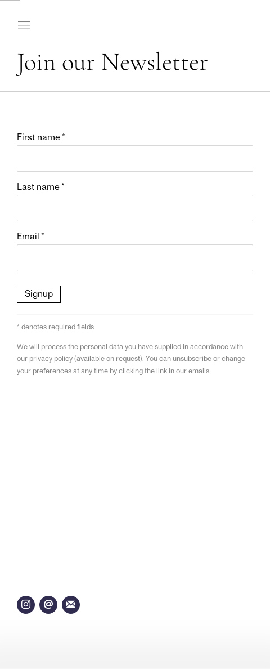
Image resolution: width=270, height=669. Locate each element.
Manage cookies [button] (231, 639)
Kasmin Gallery (202, 25)
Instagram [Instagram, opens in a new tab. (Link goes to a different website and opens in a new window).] (26, 605)
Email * (30, 236)
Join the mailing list (71, 605)
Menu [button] (25, 25)
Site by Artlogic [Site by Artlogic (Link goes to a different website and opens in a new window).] (104, 638)
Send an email (48, 605)
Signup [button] (39, 293)
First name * (41, 137)
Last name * (41, 186)
